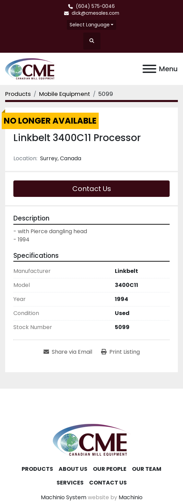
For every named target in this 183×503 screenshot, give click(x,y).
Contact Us (91, 188)
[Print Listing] (120, 352)
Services (70, 483)
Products (37, 469)
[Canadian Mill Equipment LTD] (91, 439)
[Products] (18, 94)
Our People (109, 469)
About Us (73, 469)
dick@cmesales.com (95, 13)
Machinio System (63, 497)
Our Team (146, 469)
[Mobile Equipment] (64, 94)
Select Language (90, 24)
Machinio (131, 497)
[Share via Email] (68, 352)
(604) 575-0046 (95, 6)
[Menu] (149, 69)
